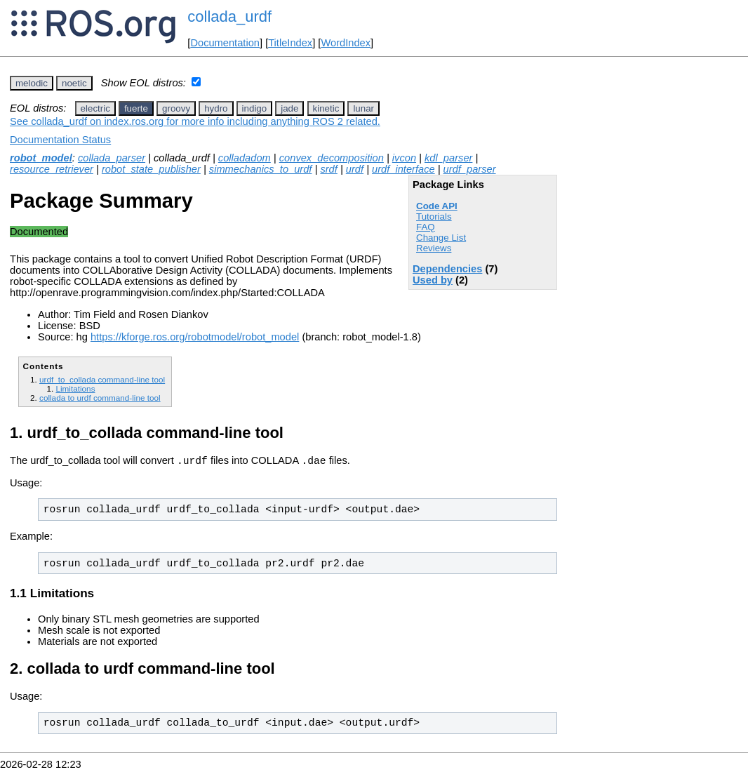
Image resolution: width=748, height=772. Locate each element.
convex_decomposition (331, 158)
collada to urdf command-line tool (100, 397)
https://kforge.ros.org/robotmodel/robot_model (195, 336)
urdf (354, 169)
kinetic (326, 108)
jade (289, 108)
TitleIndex (290, 42)
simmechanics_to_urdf (260, 169)
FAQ (425, 227)
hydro (215, 108)
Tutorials (434, 216)
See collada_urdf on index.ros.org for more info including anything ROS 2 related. (195, 121)
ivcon (404, 158)
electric (95, 108)
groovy (176, 108)
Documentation (225, 42)
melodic (31, 83)
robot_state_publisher (151, 169)
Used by (433, 280)
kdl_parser (448, 158)
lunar (363, 108)
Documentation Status (60, 139)
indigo (254, 108)
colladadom (244, 158)
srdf (328, 169)
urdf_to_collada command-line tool (102, 379)
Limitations (75, 388)
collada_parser (111, 158)
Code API (437, 206)
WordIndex (345, 42)
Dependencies (447, 268)
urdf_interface (403, 169)
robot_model (41, 158)
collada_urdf (229, 16)
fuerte (136, 108)
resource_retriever (51, 169)
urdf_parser (469, 169)
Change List (441, 237)
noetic (74, 83)
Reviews (433, 248)
